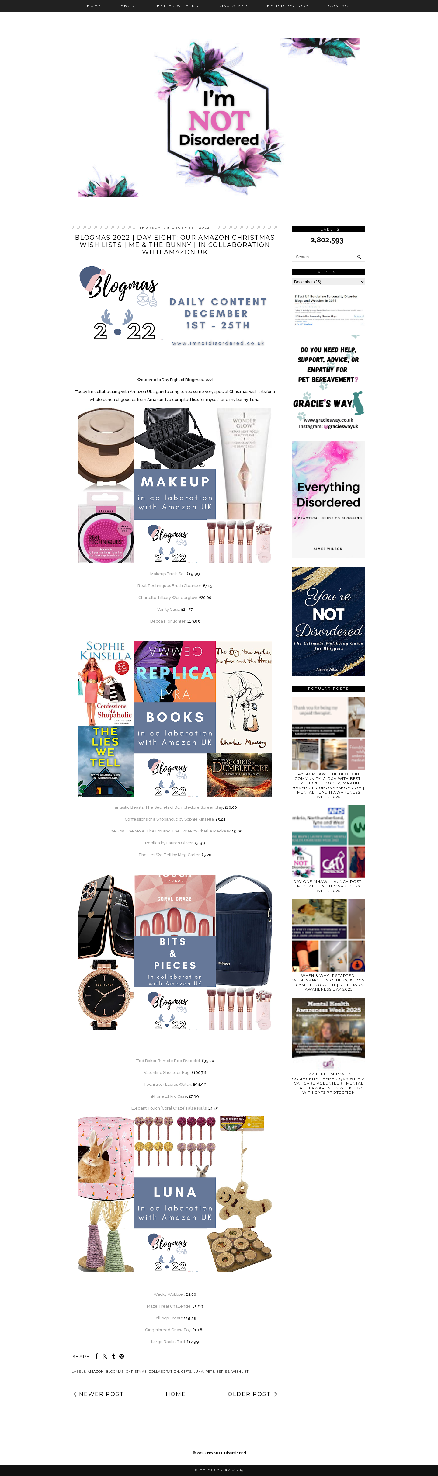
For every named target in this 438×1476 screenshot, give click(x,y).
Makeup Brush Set (167, 573)
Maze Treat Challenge (169, 1306)
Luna (198, 1372)
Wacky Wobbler (169, 1294)
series (223, 1372)
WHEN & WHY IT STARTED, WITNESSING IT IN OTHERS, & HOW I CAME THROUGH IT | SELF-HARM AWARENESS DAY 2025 (328, 982)
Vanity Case (168, 609)
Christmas (136, 1372)
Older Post (249, 1394)
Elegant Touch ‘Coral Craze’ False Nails (169, 1108)
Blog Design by (219, 1470)
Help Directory (288, 5)
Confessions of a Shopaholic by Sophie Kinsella (169, 819)
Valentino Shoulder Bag (167, 1072)
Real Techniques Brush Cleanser (169, 585)
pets (210, 1372)
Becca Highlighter (168, 621)
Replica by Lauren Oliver (169, 843)
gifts (186, 1372)
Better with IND (178, 5)
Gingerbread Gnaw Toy (168, 1330)
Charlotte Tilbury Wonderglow (167, 597)
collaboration (164, 1372)
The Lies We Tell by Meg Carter (169, 855)
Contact (339, 5)
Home (94, 5)
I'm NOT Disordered (226, 1453)
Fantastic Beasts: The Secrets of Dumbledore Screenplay (168, 807)
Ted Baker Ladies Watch (167, 1084)
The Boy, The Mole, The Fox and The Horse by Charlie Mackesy (169, 831)
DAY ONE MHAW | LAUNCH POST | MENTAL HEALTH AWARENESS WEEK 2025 (328, 886)
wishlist (240, 1372)
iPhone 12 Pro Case (169, 1096)
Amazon (96, 1372)
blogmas (115, 1372)
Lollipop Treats (168, 1318)
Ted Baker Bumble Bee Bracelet (168, 1060)
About (129, 5)
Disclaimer (233, 5)
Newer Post (101, 1394)
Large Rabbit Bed (168, 1341)
